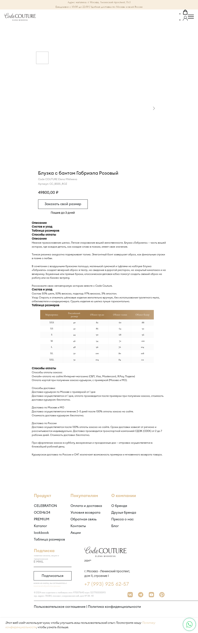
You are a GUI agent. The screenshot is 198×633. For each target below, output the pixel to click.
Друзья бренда (123, 512)
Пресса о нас (122, 519)
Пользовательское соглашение (59, 606)
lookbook (41, 532)
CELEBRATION (45, 506)
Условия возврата (85, 512)
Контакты (78, 526)
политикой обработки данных (47, 586)
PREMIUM (41, 519)
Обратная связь (83, 519)
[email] (53, 562)
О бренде (119, 506)
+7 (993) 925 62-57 (106, 584)
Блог (115, 526)
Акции (75, 532)
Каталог (40, 526)
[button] (185, 13)
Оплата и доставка (86, 506)
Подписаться (52, 576)
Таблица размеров (49, 539)
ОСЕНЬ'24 (42, 512)
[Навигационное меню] (191, 17)
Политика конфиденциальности (114, 606)
